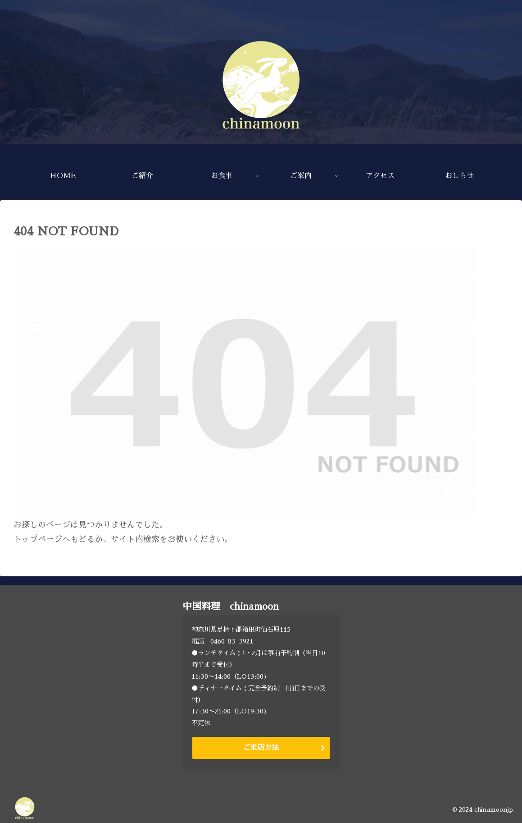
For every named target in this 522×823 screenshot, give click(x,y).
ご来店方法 (261, 747)
